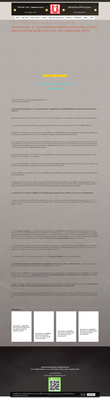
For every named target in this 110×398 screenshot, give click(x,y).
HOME (17, 17)
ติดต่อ (91, 17)
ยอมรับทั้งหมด (91, 394)
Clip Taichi (25, 17)
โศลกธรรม (69, 17)
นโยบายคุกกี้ (25, 395)
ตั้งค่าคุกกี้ (83, 394)
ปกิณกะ (86, 17)
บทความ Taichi (35, 17)
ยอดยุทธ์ (44, 17)
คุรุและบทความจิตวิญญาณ (56, 17)
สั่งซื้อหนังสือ (77, 17)
